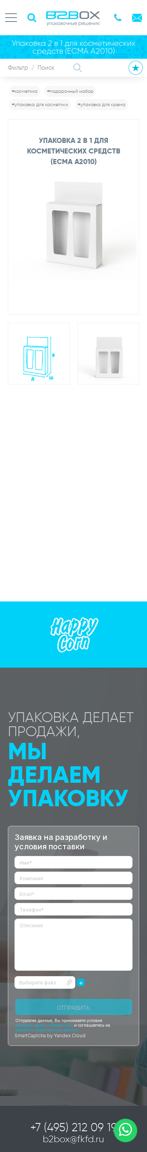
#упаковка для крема (101, 104)
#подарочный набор (70, 91)
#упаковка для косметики (40, 104)
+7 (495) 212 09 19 (73, 1127)
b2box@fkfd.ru (73, 1139)
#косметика (25, 91)
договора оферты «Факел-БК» (44, 1025)
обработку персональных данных (46, 1029)
